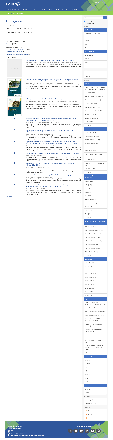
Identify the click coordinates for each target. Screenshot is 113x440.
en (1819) (87, 363)
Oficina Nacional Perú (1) (92, 252)
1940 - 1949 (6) (89, 291)
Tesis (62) (87, 214)
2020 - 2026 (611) (90, 262)
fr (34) (86, 371)
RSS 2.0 (88, 414)
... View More (88, 125)
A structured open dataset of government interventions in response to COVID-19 (52, 153)
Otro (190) (88, 196)
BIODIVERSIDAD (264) (91, 168)
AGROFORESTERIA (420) (92, 140)
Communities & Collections (92, 33)
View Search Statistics (91, 403)
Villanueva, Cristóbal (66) (92, 118)
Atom (88, 418)
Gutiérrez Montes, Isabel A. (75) (94, 111)
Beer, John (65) (89, 121)
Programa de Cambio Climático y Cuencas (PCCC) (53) (94, 325)
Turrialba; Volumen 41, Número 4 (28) (94, 341)
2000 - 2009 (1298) (90, 270)
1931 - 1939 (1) (89, 295)
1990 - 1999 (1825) (90, 273)
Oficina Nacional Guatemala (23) (94, 230)
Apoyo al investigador (62, 9)
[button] (97, 2)
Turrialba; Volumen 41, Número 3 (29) (94, 335)
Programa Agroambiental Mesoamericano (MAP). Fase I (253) (95, 303)
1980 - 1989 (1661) (90, 277)
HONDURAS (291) (90, 159)
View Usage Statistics (91, 400)
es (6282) (87, 360)
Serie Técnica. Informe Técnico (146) (95, 308)
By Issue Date (10, 28)
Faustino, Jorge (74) (90, 114)
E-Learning (43, 9)
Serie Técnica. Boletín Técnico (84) (94, 315)
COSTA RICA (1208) (90, 132)
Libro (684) (88, 188)
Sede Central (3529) (90, 226)
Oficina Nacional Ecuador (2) (93, 237)
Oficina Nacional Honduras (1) (93, 241)
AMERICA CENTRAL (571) (92, 136)
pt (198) (87, 367)
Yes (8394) (88, 389)
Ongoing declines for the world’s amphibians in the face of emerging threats (51, 175)
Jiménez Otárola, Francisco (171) (94, 96)
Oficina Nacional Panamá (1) (93, 248)
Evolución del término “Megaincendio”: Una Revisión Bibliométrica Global (50, 60)
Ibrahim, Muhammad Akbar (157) (94, 100)
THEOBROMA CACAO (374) (93, 147)
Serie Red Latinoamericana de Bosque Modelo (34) (93, 330)
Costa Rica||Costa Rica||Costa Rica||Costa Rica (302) (93, 155)
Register (87, 76)
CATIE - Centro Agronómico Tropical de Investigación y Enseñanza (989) (95, 88)
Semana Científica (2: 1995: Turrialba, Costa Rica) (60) (92, 319)
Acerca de (75, 9)
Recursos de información (30, 9)
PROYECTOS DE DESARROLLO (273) (94, 164)
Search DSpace (89, 21)
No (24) (87, 392)
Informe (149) (89, 206)
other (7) (87, 374)
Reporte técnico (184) (91, 199)
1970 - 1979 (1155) (90, 281)
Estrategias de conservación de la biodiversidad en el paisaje (46, 99)
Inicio (10, 13)
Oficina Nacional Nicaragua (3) (93, 233)
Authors (19, 28)
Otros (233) (88, 192)
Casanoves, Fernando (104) (92, 107)
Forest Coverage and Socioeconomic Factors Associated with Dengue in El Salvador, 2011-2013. (50, 164)
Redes (51, 9)
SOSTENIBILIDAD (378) (92, 143)
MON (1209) (88, 185)
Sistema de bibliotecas (14, 9)
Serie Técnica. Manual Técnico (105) (95, 311)
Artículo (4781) (89, 181)
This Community (89, 23)
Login (86, 73)
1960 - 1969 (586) (90, 284)
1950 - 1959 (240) (90, 288)
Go (40, 35)
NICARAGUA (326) (90, 150)
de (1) (86, 378)
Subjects (30, 28)
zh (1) (86, 382)
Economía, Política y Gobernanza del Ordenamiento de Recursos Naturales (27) (94, 347)
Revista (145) (88, 210)
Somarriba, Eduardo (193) (92, 92)
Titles (24, 28)
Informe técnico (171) (91, 203)
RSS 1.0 (88, 410)
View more (9, 196)
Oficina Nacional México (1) (92, 244)
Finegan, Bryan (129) (91, 103)
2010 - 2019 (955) (90, 266)
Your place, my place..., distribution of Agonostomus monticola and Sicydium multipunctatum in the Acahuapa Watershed (51, 119)
